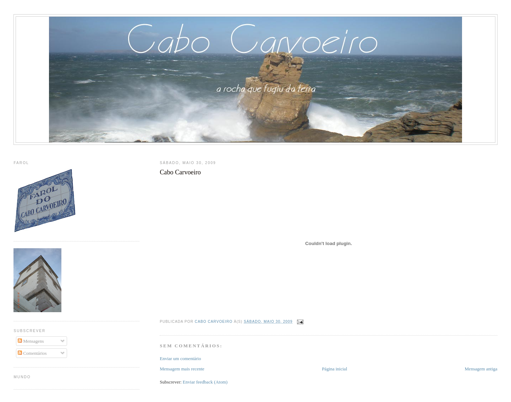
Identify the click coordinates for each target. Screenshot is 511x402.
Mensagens (31, 341)
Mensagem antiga (481, 368)
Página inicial (334, 368)
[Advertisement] (255, 151)
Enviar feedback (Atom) (205, 382)
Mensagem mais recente (182, 368)
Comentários (32, 353)
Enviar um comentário (180, 358)
